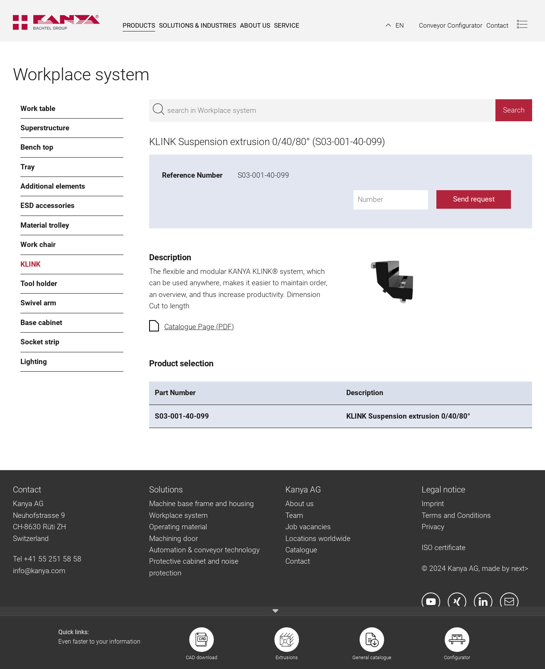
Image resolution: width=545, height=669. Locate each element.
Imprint (433, 503)
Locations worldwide (317, 538)
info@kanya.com (39, 570)
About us (299, 503)
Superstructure (44, 127)
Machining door (173, 538)
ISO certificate (444, 547)
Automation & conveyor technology (204, 550)
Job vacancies (308, 526)
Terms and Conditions (456, 515)
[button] (395, 25)
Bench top (36, 147)
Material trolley (44, 225)
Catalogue (301, 550)
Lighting (33, 361)
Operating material (178, 526)
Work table (37, 108)
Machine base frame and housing (201, 503)
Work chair (38, 244)
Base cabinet (41, 322)
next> (519, 568)
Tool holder (38, 283)
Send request (474, 199)
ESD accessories (47, 205)
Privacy (433, 526)
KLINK (30, 264)
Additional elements (52, 186)
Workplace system (178, 515)
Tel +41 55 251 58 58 (47, 559)
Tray (27, 167)
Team (294, 515)
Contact (297, 561)
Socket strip (39, 342)
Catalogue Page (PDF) (199, 326)
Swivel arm (38, 303)
